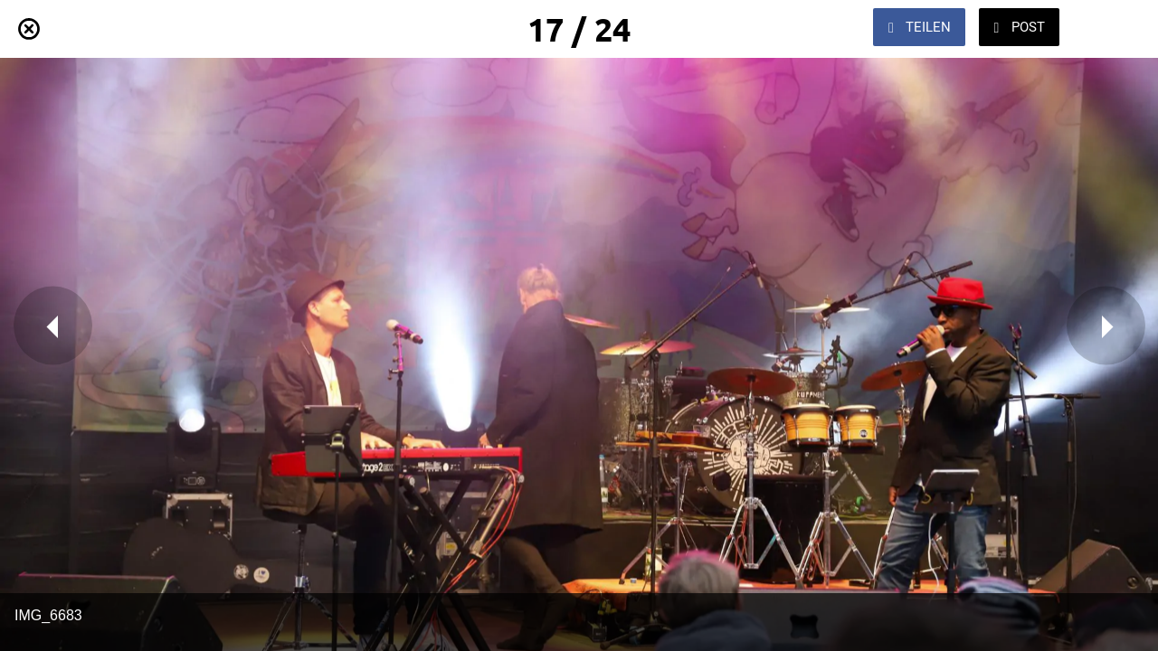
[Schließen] (29, 29)
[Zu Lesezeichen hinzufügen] (1111, 29)
